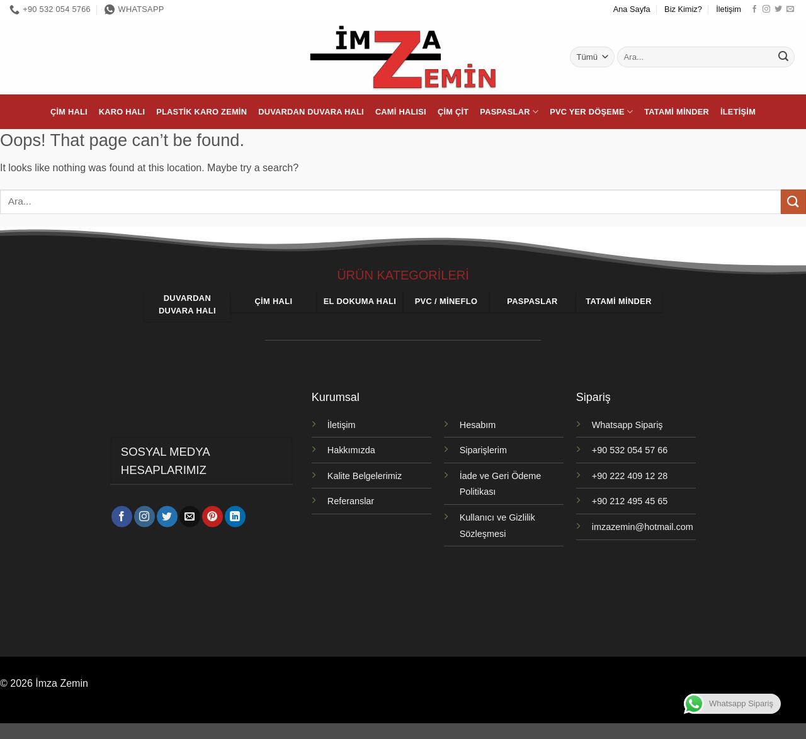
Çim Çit (453, 111)
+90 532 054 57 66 (629, 450)
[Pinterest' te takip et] (212, 518)
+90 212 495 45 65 (629, 501)
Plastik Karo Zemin (201, 111)
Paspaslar (509, 112)
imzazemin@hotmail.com (642, 527)
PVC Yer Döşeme (591, 112)
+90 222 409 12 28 (629, 476)
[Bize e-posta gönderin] (790, 9)
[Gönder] (783, 57)
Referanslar (350, 501)
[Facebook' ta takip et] (754, 9)
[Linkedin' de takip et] (235, 518)
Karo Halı (122, 111)
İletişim (728, 9)
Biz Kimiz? (683, 9)
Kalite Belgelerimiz (364, 476)
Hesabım (478, 425)
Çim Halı (69, 111)
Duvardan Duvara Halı (311, 111)
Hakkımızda (351, 450)
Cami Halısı (400, 111)
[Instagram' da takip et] (766, 9)
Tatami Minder (676, 111)
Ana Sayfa (631, 9)
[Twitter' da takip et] (778, 9)
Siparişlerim (483, 450)
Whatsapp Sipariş (627, 425)
